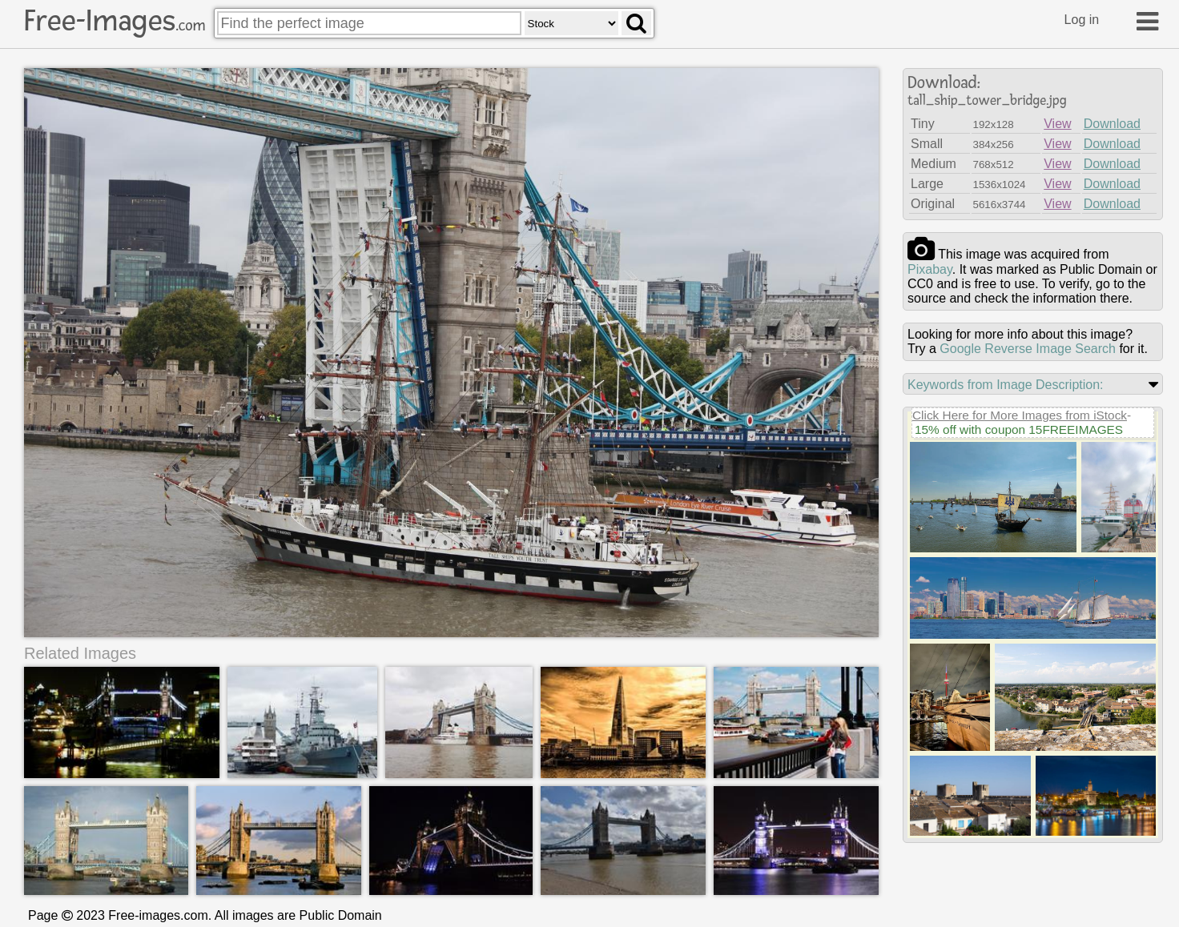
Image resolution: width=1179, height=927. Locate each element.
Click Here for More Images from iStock (1019, 415)
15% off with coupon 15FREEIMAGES (1019, 429)
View (1057, 123)
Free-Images (114, 20)
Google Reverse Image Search (1028, 348)
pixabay (929, 269)
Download (1112, 123)
